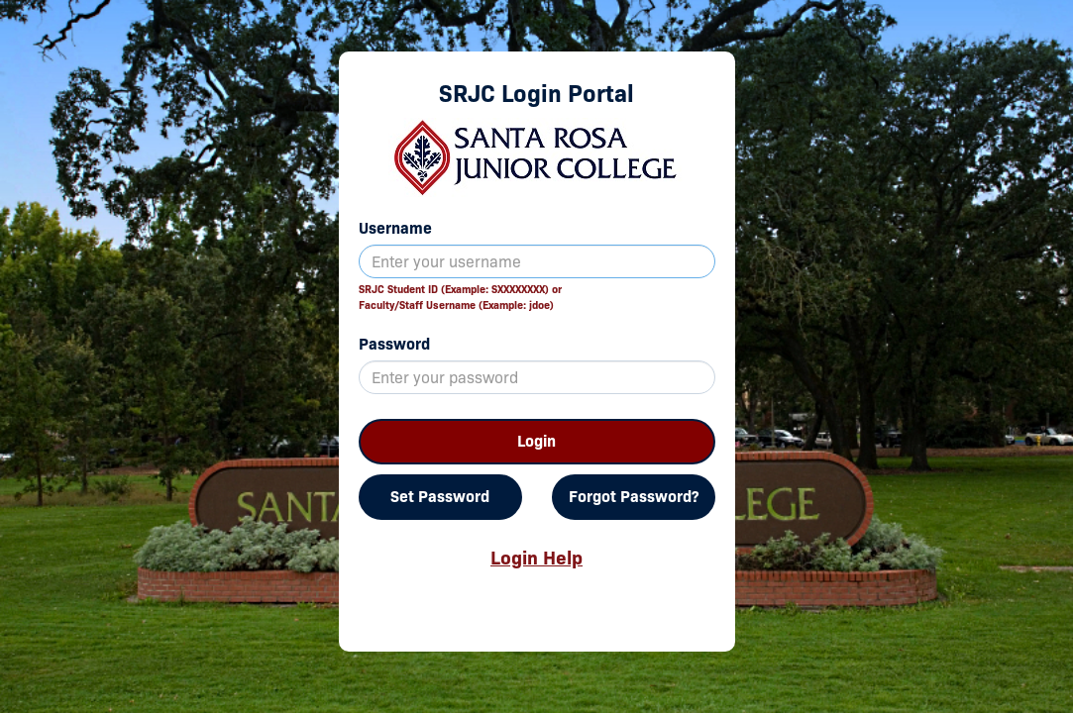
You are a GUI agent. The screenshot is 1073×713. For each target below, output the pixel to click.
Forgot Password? (633, 496)
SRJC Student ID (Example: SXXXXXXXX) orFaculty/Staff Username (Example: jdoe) (460, 297)
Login (536, 441)
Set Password (439, 496)
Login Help (536, 557)
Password (394, 344)
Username (395, 228)
